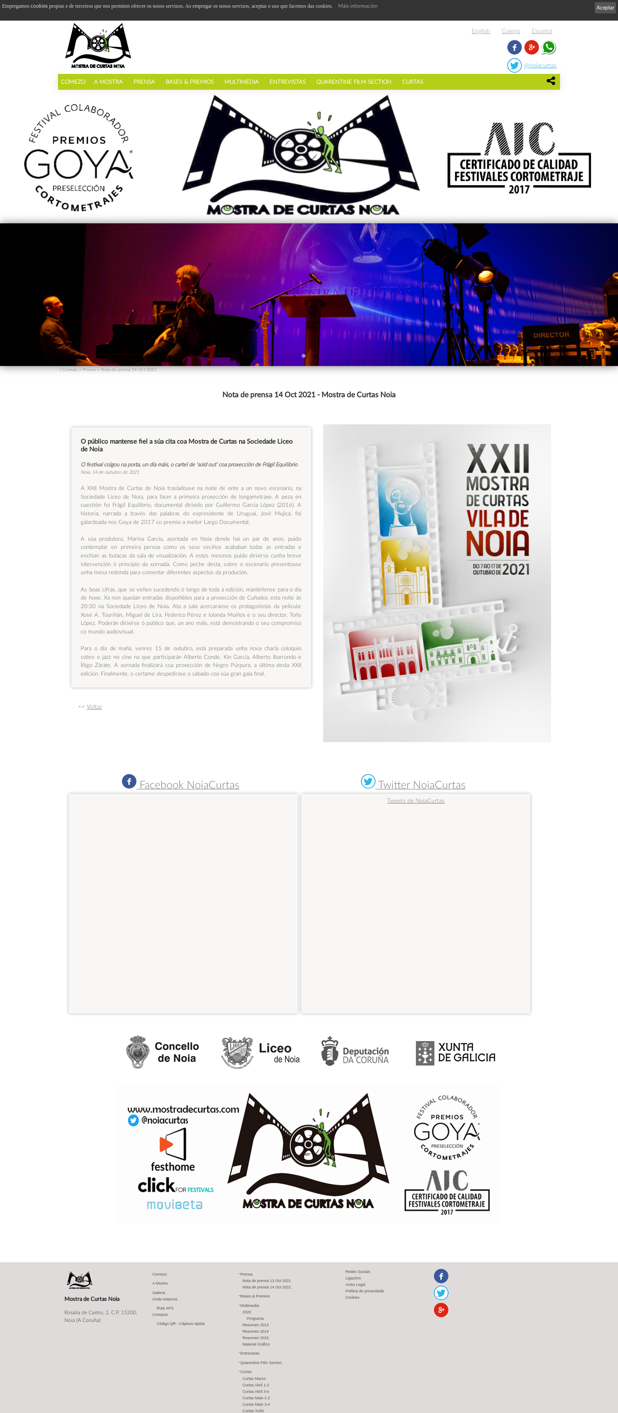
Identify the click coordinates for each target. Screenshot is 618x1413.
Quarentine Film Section (353, 81)
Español (542, 30)
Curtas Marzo (254, 1379)
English (481, 30)
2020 (246, 1312)
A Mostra (108, 81)
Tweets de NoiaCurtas (416, 800)
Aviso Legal (355, 1285)
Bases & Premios (190, 81)
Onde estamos (165, 1299)
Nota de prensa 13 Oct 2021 (266, 1281)
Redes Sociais (357, 1272)
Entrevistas (288, 81)
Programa (255, 1319)
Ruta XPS (165, 1308)
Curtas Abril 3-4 (255, 1392)
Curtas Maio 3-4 (256, 1405)
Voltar (94, 706)
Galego (511, 30)
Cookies (352, 1298)
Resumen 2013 (255, 1325)
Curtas (412, 81)
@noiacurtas (540, 65)
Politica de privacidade (364, 1291)
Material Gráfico (256, 1345)
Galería (158, 1293)
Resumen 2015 (255, 1338)
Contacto (160, 1315)
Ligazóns (353, 1278)
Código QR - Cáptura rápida (181, 1324)
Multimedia (241, 81)
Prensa (144, 81)
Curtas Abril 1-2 (255, 1385)
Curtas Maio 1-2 (256, 1398)
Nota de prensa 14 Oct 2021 (129, 369)
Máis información (358, 6)
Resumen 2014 (255, 1332)
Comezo (73, 81)
